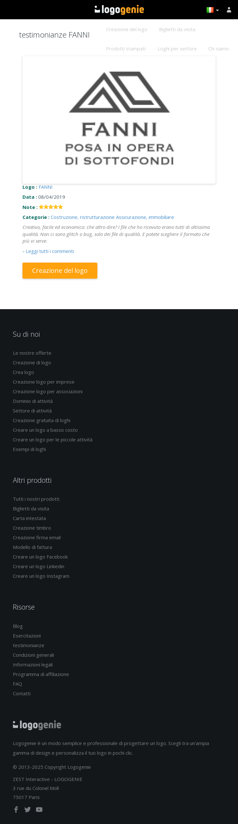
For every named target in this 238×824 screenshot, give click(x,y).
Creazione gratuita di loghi (41, 420)
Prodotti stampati (125, 48)
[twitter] (28, 811)
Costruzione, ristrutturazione (83, 217)
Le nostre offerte (32, 353)
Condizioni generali (33, 655)
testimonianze (28, 645)
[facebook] (17, 811)
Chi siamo (218, 48)
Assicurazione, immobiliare (145, 217)
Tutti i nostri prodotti (36, 499)
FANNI (46, 187)
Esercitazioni (27, 635)
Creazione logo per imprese (44, 381)
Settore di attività (32, 410)
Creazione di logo (32, 362)
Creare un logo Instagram (41, 576)
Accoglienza (119, 10)
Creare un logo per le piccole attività (53, 439)
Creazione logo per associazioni (48, 391)
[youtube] (39, 811)
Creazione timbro (32, 528)
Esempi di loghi (29, 449)
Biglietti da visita (177, 29)
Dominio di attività (33, 401)
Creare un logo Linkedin (38, 566)
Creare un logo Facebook (40, 556)
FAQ (17, 684)
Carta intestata (29, 518)
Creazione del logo (126, 29)
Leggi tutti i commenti (50, 251)
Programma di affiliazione (41, 674)
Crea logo (23, 372)
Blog (18, 626)
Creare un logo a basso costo (45, 430)
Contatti (22, 693)
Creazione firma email (37, 537)
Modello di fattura (32, 547)
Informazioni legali (33, 664)
